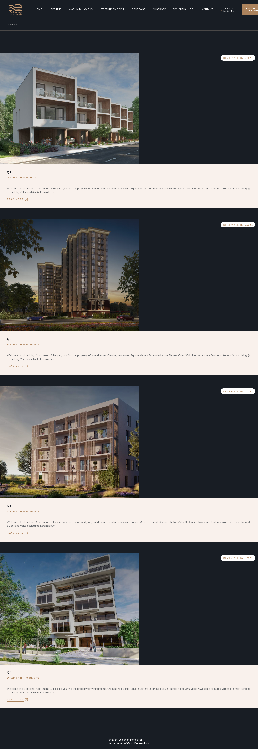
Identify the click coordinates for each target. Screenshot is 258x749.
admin (12, 177)
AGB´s (127, 743)
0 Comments (32, 177)
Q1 (9, 172)
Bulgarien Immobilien (130, 739)
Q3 (9, 505)
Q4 (9, 672)
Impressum (115, 743)
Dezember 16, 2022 (238, 58)
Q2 (9, 339)
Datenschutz (141, 743)
